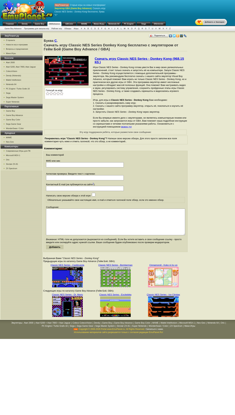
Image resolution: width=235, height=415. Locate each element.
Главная (10, 24)
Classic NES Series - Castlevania (67, 270)
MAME (84, 24)
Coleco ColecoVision (82, 328)
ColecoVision (11, 71)
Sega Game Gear (13, 124)
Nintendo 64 (114, 24)
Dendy (25, 24)
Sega (143, 24)
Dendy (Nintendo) (13, 76)
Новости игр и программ (17, 45)
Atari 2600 (10, 62)
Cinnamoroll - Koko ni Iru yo (163, 270)
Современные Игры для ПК (18, 151)
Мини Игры (99, 24)
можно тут (126, 126)
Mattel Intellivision (13, 80)
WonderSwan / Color (15, 128)
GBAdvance (54, 24)
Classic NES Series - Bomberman (115, 270)
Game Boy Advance (13, 28)
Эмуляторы (16, 328)
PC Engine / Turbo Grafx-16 (18, 89)
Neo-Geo (10, 142)
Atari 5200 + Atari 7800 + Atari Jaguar (53, 328)
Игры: (76, 28)
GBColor (69, 24)
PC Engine (129, 24)
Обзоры (67, 28)
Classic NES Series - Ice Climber (163, 300)
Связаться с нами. (154, 334)
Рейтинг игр (56, 28)
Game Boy (39, 24)
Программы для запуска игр (36, 28)
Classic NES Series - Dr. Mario (67, 300)
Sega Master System (15, 97)
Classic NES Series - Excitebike (115, 300)
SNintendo (158, 24)
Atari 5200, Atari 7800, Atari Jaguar (21, 67)
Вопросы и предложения (17, 49)
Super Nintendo (12, 102)
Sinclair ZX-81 (12, 164)
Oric (7, 160)
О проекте (10, 40)
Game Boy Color (13, 120)
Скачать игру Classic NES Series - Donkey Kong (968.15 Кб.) (139, 60)
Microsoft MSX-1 (13, 155)
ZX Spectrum (11, 168)
